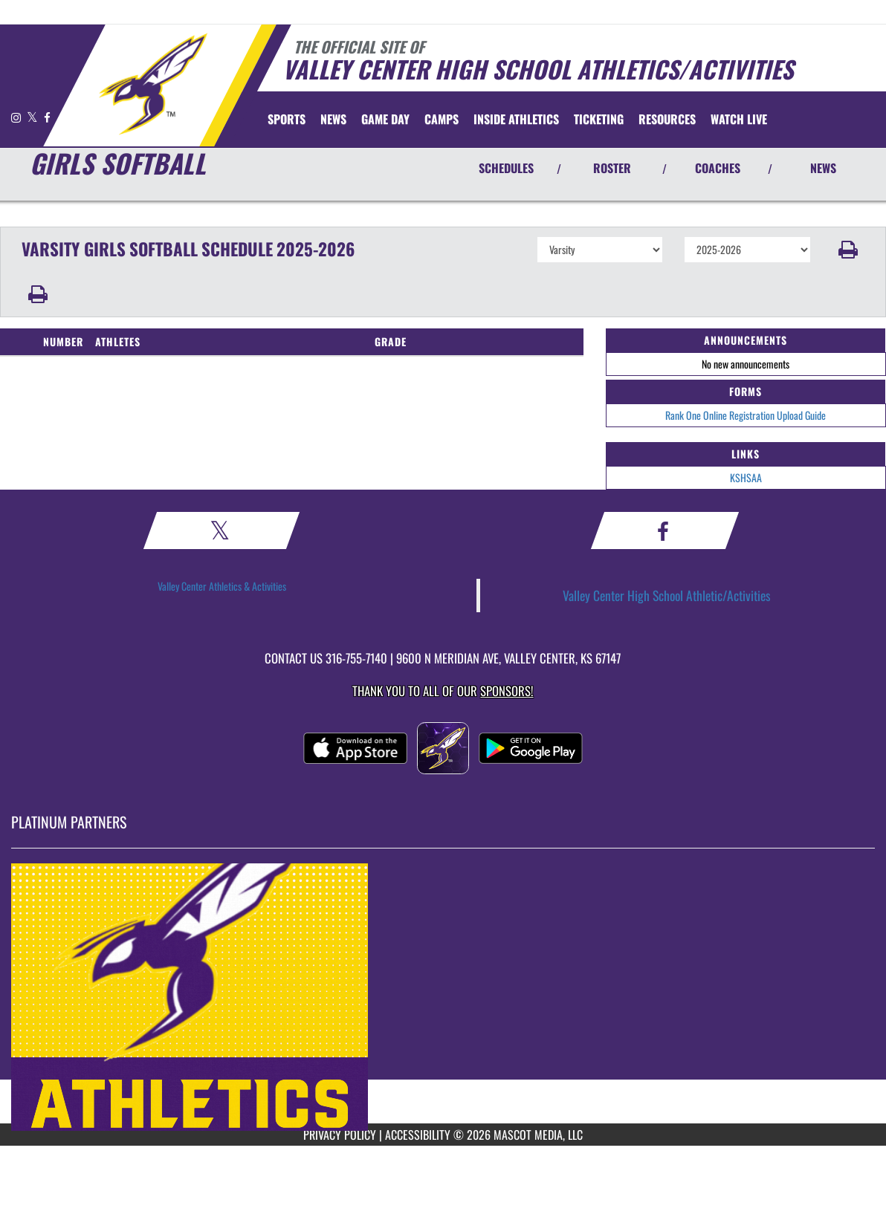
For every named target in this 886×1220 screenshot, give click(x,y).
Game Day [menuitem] (385, 119)
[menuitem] (333, 118)
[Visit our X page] (33, 117)
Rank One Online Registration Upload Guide (745, 415)
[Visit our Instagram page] (17, 117)
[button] (848, 249)
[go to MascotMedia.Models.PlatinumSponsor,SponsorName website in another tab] (443, 997)
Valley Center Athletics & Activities (222, 586)
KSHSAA (746, 477)
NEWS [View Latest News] (823, 167)
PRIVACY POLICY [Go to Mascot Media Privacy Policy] (339, 1134)
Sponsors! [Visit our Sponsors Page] (506, 690)
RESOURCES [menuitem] (667, 119)
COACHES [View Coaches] (717, 167)
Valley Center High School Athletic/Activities (667, 595)
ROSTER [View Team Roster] (612, 167)
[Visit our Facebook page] (47, 117)
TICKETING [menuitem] (599, 119)
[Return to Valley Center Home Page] (153, 84)
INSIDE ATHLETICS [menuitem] (516, 119)
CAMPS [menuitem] (441, 119)
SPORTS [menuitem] (286, 119)
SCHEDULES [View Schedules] (506, 167)
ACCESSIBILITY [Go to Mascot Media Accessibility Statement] (417, 1134)
